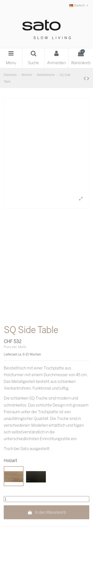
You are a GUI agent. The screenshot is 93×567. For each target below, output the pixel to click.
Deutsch (79, 5)
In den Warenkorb (46, 512)
